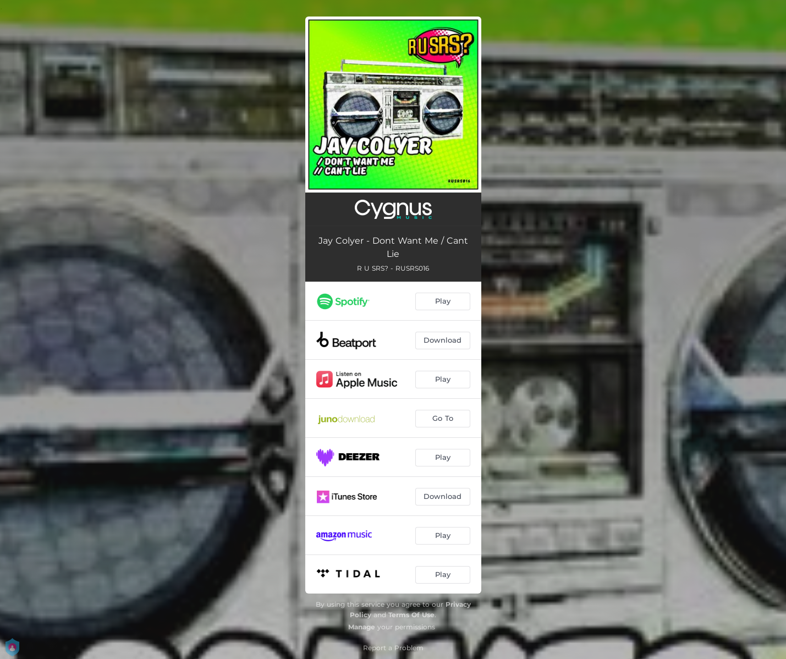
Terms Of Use (411, 615)
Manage (361, 627)
